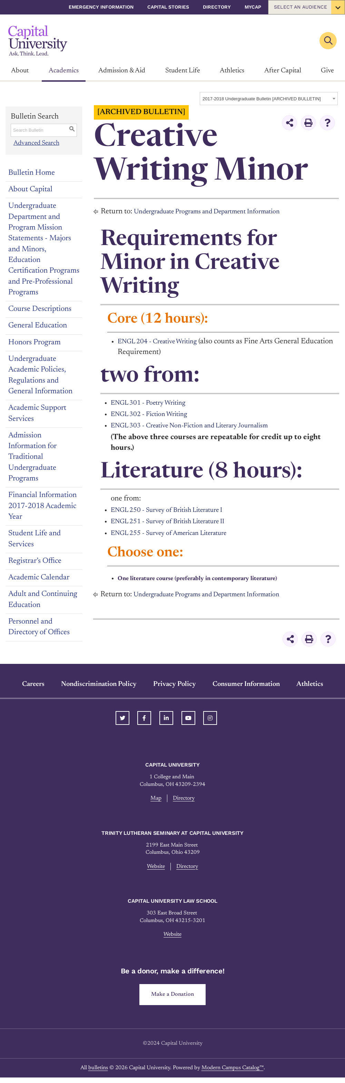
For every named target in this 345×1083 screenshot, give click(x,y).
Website (154, 868)
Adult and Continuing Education (42, 599)
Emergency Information (101, 7)
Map (154, 799)
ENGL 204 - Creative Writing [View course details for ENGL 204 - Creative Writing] (164, 341)
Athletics (232, 70)
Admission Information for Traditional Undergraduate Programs (32, 457)
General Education (37, 326)
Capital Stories (168, 7)
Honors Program (34, 342)
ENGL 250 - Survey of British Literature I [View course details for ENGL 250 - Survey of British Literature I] (176, 510)
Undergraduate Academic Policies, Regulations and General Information (40, 375)
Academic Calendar (38, 577)
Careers (33, 684)
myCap (253, 7)
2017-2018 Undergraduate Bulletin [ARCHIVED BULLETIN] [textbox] (262, 98)
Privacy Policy (174, 684)
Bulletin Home (31, 173)
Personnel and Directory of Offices (39, 627)
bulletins (98, 1073)
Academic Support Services (37, 413)
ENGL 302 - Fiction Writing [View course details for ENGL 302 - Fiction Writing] (155, 414)
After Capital (282, 70)
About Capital (30, 189)
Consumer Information (246, 684)
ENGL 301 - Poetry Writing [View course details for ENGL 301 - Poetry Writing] (154, 403)
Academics (64, 70)
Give (327, 70)
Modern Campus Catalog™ (232, 1073)
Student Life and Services (34, 539)
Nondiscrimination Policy (99, 684)
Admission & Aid (121, 70)
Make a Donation (172, 999)
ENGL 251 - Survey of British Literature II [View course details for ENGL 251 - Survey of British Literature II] (177, 521)
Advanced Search (38, 143)
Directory (217, 7)
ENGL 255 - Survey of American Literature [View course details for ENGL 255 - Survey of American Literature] (178, 533)
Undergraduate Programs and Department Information (220, 211)
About (20, 70)
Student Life (182, 70)
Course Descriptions (39, 309)
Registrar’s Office (34, 561)
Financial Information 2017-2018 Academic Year (42, 506)
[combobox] (269, 98)
